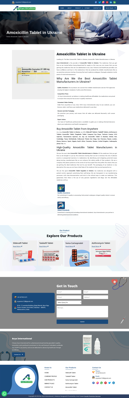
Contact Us (18, 354)
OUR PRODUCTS (50, 380)
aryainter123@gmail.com (23, 2)
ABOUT (70, 8)
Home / (8, 37)
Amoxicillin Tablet (71, 387)
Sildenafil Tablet (70, 373)
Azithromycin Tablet (71, 383)
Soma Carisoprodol (71, 380)
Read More (18, 246)
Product (78, 8)
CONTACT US (49, 387)
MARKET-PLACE (49, 383)
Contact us (97, 8)
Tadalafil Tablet (70, 376)
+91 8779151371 (22, 297)
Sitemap (87, 8)
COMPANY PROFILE (51, 376)
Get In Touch (111, 8)
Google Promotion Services (92, 396)
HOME (62, 8)
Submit (82, 321)
